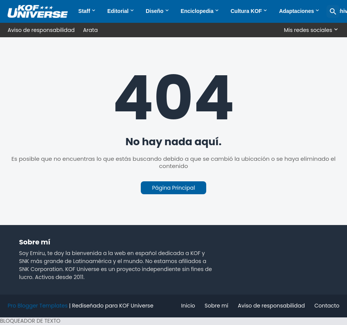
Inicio (188, 305)
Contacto (326, 305)
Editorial (118, 11)
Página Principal (173, 188)
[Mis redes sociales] (309, 30)
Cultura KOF (246, 11)
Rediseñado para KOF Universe (112, 305)
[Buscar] (332, 11)
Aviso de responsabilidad (41, 30)
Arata (90, 30)
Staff (84, 11)
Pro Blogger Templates (38, 305)
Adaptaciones (296, 11)
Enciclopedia (197, 11)
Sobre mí (216, 305)
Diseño (155, 11)
